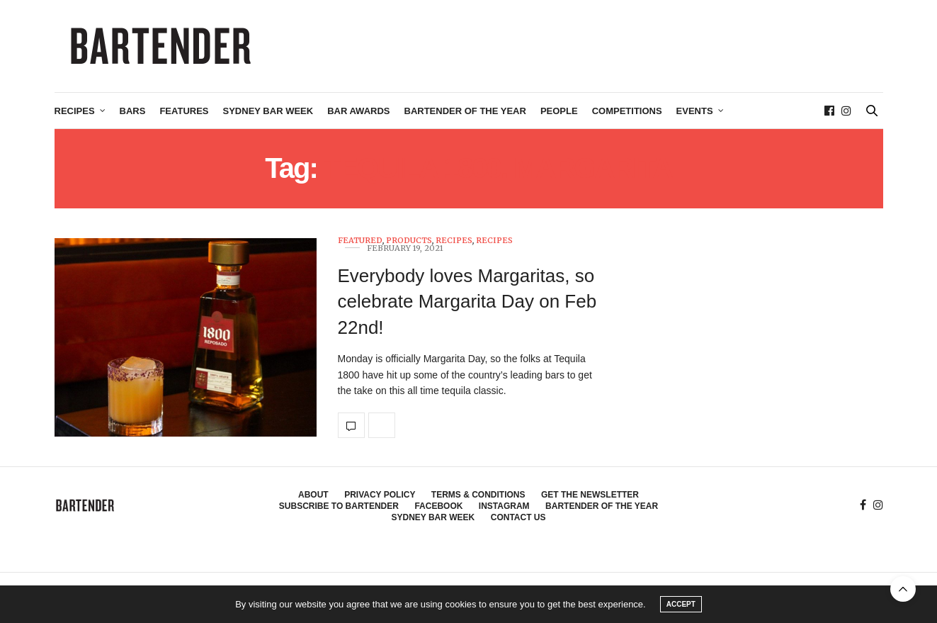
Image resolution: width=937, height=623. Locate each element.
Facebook (438, 506)
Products (409, 241)
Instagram (504, 506)
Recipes (75, 111)
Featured (360, 241)
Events (694, 111)
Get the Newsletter (590, 495)
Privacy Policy (379, 495)
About (313, 495)
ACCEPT (680, 604)
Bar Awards (358, 111)
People (559, 111)
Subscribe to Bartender (339, 506)
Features (183, 111)
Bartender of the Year (465, 111)
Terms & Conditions (478, 495)
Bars (133, 111)
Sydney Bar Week (268, 111)
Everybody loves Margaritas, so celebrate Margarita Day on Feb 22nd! (467, 301)
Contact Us (518, 517)
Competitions (627, 111)
